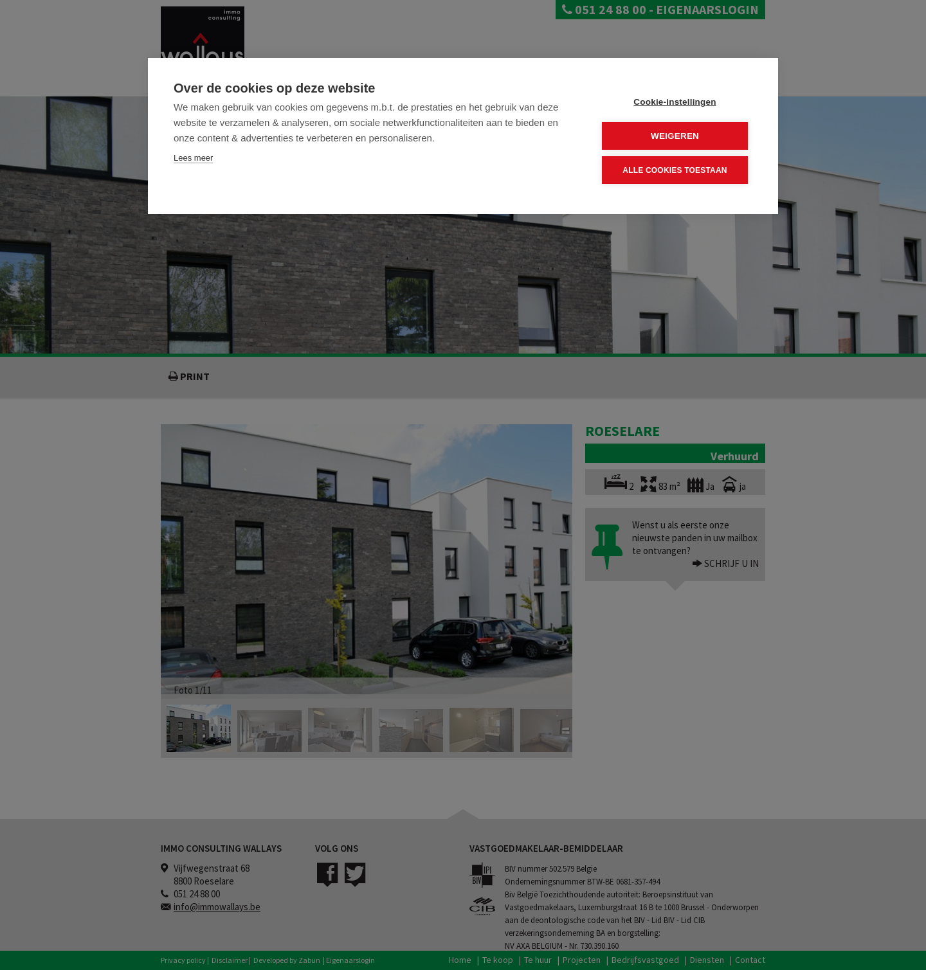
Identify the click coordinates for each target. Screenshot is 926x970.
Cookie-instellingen (674, 102)
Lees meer (193, 158)
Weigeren (675, 136)
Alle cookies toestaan (674, 170)
